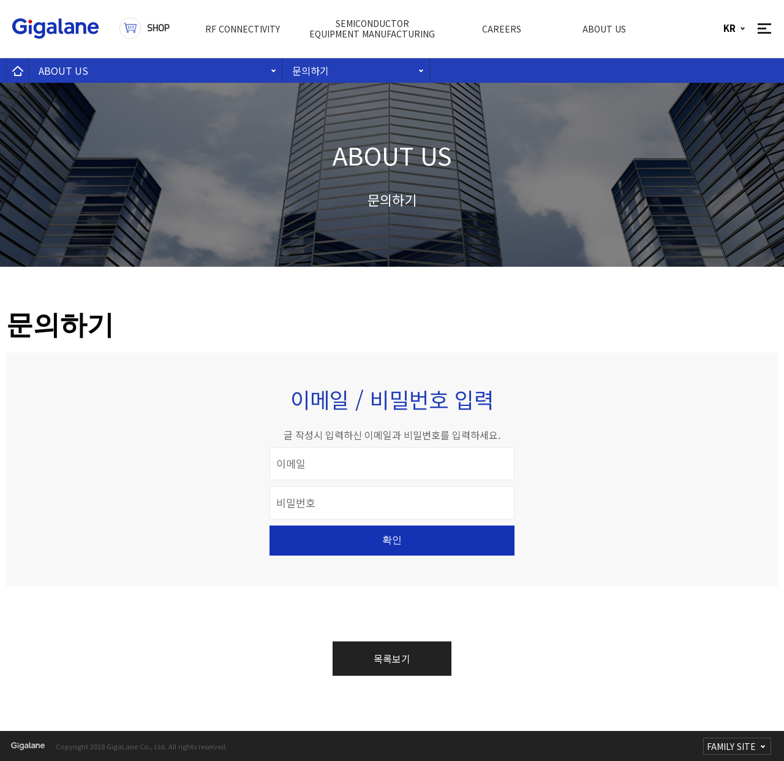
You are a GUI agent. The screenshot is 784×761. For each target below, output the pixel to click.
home (17, 70)
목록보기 (392, 658)
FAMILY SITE (731, 746)
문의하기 (310, 70)
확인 (392, 540)
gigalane (27, 746)
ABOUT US (63, 70)
